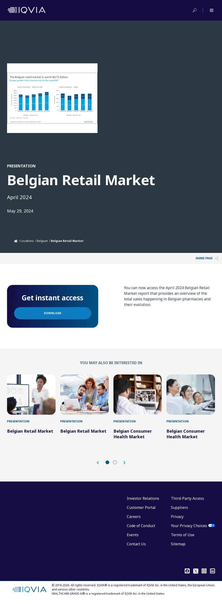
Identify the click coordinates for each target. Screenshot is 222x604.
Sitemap (178, 546)
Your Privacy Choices (189, 528)
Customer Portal (141, 509)
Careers (134, 518)
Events (133, 537)
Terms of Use (182, 537)
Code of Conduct (141, 528)
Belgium (42, 241)
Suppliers (179, 509)
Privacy (177, 518)
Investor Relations (143, 500)
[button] (100, 465)
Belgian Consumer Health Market (132, 436)
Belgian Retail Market (30, 433)
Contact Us (136, 546)
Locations (27, 241)
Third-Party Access (187, 500)
